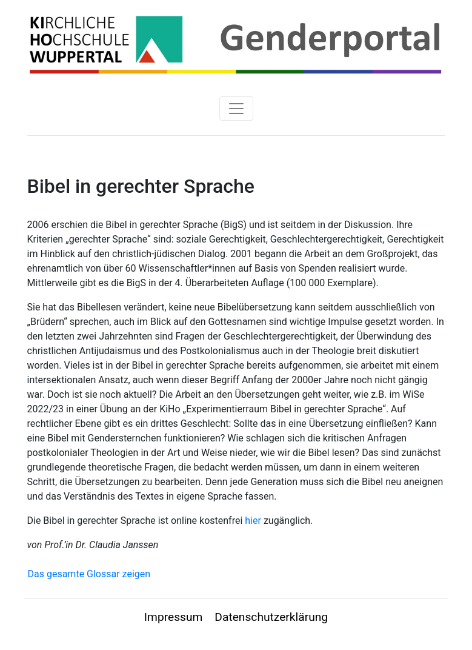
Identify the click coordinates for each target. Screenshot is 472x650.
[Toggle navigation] (236, 108)
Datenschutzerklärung (271, 617)
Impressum (173, 617)
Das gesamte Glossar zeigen (89, 574)
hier (253, 520)
